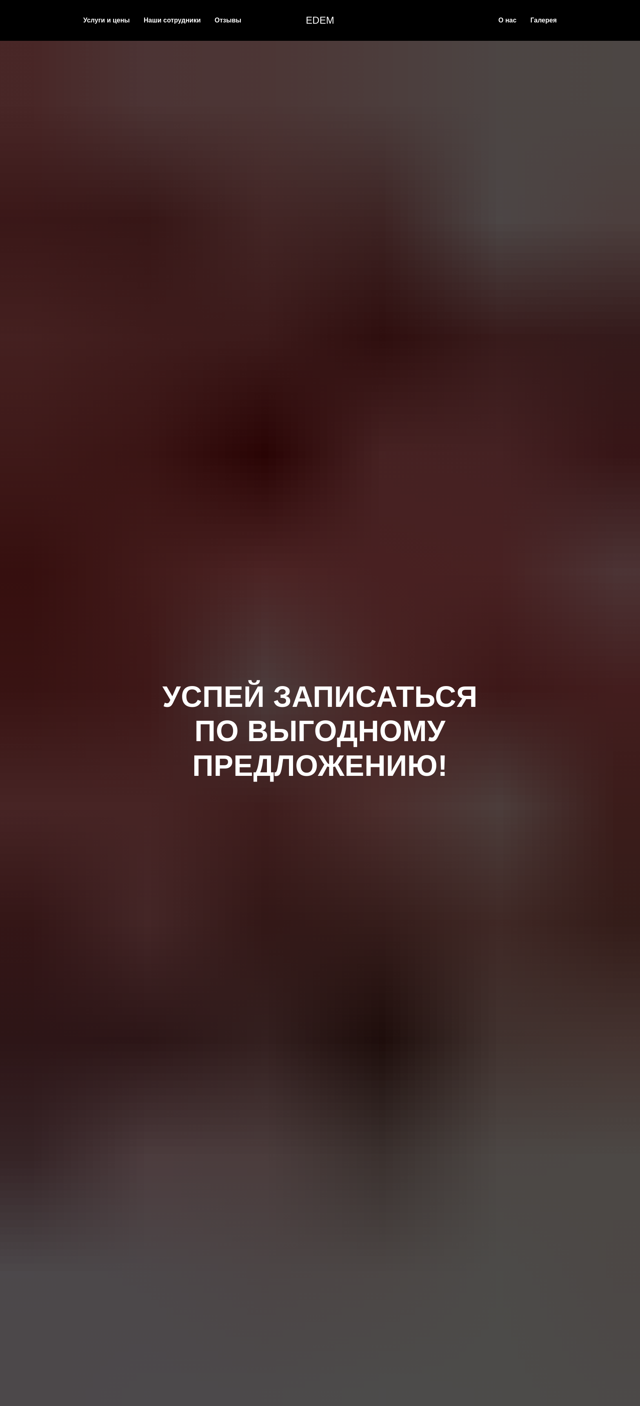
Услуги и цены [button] (106, 20)
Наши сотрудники (172, 20)
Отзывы (228, 20)
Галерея (543, 20)
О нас (507, 20)
